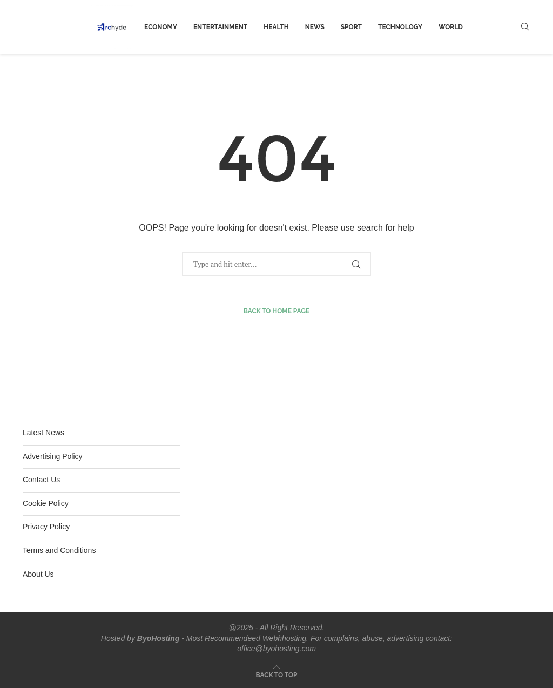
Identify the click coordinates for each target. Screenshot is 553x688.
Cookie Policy (46, 503)
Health (276, 27)
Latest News (43, 432)
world (451, 27)
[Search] (525, 27)
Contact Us (41, 479)
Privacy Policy (46, 526)
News (315, 27)
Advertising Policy (53, 456)
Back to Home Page (277, 311)
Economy (160, 27)
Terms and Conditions (59, 550)
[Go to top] (277, 674)
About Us (38, 574)
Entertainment (220, 27)
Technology (400, 27)
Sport (351, 27)
